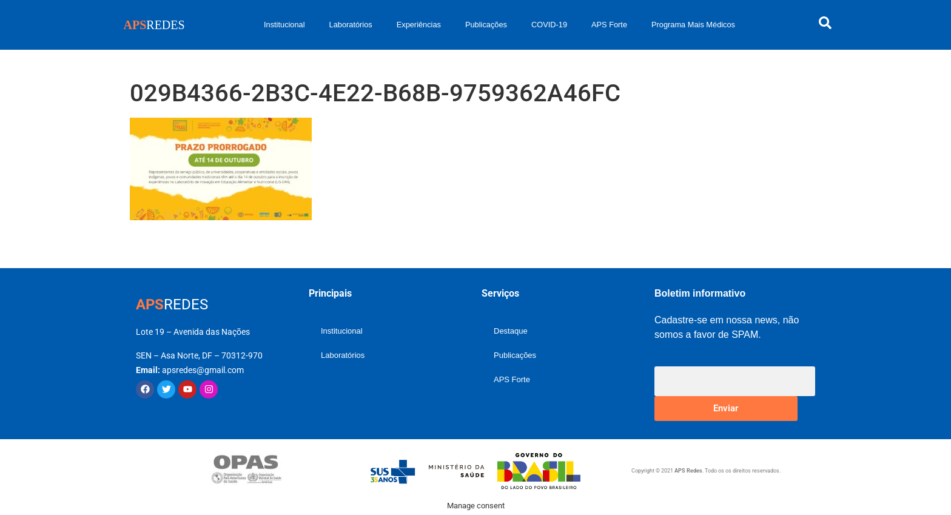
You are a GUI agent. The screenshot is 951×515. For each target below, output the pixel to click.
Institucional (284, 24)
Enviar (725, 408)
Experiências (419, 24)
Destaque (511, 330)
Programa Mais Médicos (693, 24)
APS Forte (609, 24)
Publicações (486, 24)
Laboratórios (350, 24)
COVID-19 (549, 24)
